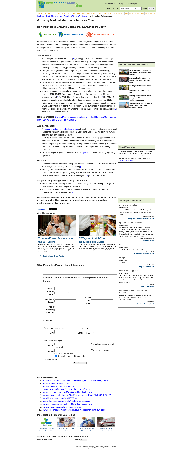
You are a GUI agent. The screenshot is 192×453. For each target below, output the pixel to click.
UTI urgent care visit (128, 205)
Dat (120, 244)
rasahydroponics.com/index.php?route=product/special (66, 403)
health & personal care (94, 13)
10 (72, 192)
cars (69, 13)
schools (131, 13)
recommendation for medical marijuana (61, 129)
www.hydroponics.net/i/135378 (56, 386)
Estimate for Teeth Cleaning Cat (133, 290)
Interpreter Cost (148, 241)
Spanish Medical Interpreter (131, 223)
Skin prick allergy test (128, 271)
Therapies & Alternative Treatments (75, 16)
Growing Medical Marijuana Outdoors (70, 117)
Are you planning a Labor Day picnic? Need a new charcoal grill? (139, 80)
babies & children (61, 13)
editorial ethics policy (126, 160)
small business (139, 13)
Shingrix (122, 258)
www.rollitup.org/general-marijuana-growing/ (62, 409)
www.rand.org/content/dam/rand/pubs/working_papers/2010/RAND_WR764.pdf (77, 383)
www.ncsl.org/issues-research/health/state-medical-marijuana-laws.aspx (74, 412)
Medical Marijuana (68, 120)
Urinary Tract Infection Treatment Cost (140, 219)
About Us (78, 448)
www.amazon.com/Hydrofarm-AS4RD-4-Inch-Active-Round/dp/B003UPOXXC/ (77, 397)
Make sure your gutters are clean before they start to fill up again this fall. (140, 72)
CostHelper (41, 16)
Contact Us (113, 448)
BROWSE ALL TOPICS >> (45, 13)
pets (126, 13)
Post (41, 210)
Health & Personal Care (54, 16)
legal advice (87, 152)
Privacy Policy (99, 448)
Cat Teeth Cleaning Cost (145, 304)
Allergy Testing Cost (146, 286)
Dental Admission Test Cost (144, 254)
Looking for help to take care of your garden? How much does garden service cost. (140, 98)
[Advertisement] (136, 44)
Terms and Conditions (88, 448)
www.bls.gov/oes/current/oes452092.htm (60, 400)
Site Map (106, 448)
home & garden (107, 13)
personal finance (118, 13)
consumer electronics (78, 13)
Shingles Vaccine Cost (146, 267)
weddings (152, 13)
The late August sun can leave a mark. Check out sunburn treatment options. (140, 106)
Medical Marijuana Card (98, 117)
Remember (61, 358)
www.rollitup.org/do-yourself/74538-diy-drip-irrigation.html (67, 394)
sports (147, 13)
